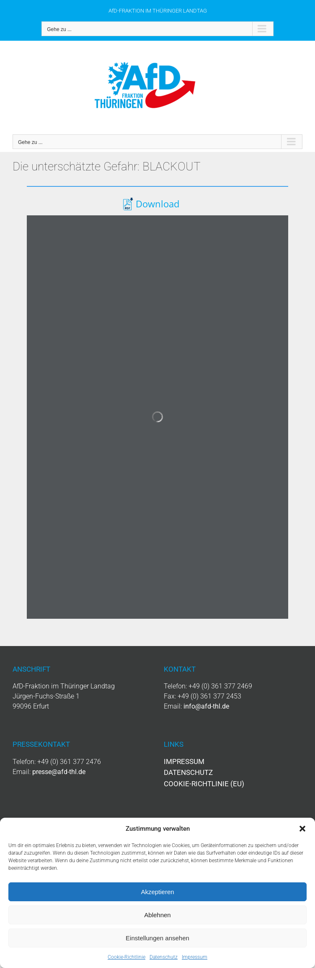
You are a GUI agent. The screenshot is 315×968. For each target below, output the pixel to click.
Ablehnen (157, 914)
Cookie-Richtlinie (126, 957)
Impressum (194, 957)
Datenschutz (164, 957)
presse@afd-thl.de (58, 772)
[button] (302, 828)
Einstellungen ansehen (157, 938)
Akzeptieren (157, 891)
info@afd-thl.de (206, 706)
